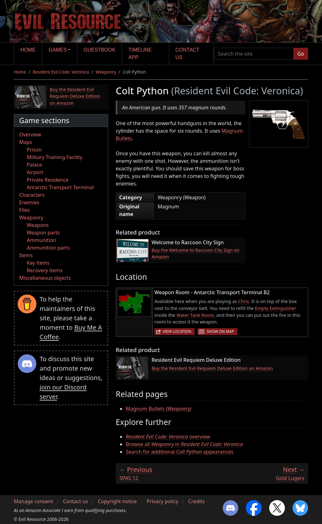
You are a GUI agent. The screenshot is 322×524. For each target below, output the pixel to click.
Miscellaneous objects (45, 277)
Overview (30, 134)
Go (300, 53)
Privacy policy (162, 501)
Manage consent (33, 501)
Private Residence (48, 179)
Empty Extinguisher (275, 308)
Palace (34, 164)
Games (58, 49)
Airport (35, 172)
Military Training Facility (54, 157)
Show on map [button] (220, 331)
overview (168, 436)
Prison (34, 149)
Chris (243, 301)
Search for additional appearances (179, 451)
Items (26, 255)
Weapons (38, 225)
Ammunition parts (48, 247)
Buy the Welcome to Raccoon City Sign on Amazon (195, 253)
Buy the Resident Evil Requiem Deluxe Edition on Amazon (75, 96)
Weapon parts (43, 232)
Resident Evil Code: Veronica (61, 72)
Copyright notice (117, 501)
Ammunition (41, 240)
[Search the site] (254, 54)
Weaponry (106, 72)
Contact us (187, 53)
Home (28, 49)
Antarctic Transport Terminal (60, 187)
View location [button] (177, 331)
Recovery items (45, 270)
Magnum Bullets (159, 408)
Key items (38, 262)
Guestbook (99, 49)
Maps (25, 142)
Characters (32, 194)
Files (24, 210)
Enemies (29, 202)
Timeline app (140, 53)
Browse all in (184, 444)
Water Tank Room (195, 315)
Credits (196, 501)
